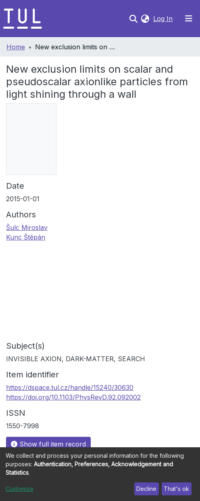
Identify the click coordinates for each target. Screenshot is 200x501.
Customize (19, 488)
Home (15, 47)
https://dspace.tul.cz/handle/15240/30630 (69, 387)
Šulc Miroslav (27, 227)
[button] (145, 18)
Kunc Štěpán (25, 237)
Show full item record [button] (48, 444)
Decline (146, 488)
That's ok (176, 488)
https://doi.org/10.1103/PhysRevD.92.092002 (73, 397)
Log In (163, 19)
